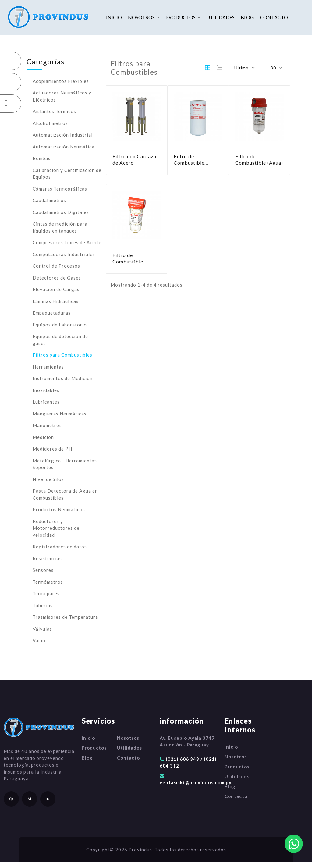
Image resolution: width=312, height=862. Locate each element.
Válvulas (42, 629)
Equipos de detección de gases (60, 339)
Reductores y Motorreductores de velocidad (56, 528)
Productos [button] (181, 17)
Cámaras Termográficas (60, 188)
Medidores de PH (52, 448)
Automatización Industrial (63, 134)
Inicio (114, 17)
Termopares (46, 593)
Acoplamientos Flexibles (61, 81)
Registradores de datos (60, 546)
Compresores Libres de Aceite (67, 242)
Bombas (42, 158)
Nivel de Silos (48, 479)
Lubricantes (46, 401)
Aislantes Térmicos (54, 111)
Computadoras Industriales (64, 254)
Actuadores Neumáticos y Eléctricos (62, 96)
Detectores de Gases (57, 277)
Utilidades (220, 17)
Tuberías (43, 605)
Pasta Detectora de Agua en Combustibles (65, 494)
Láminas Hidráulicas (56, 301)
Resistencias (47, 558)
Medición (43, 437)
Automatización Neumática (63, 146)
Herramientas (48, 366)
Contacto (274, 17)
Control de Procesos (56, 266)
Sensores (43, 570)
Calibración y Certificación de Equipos (67, 173)
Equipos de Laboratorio (60, 324)
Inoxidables (46, 390)
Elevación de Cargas (56, 289)
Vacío (39, 640)
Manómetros (47, 425)
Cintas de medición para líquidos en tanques (60, 227)
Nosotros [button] (142, 17)
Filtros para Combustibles (62, 355)
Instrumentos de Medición (63, 378)
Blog (247, 17)
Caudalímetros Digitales (61, 212)
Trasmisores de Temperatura (65, 617)
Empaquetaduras (52, 312)
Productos (94, 747)
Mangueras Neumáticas (60, 413)
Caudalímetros (49, 200)
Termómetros (48, 582)
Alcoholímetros (50, 123)
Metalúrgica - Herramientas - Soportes (66, 464)
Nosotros (128, 738)
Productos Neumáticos (59, 509)
